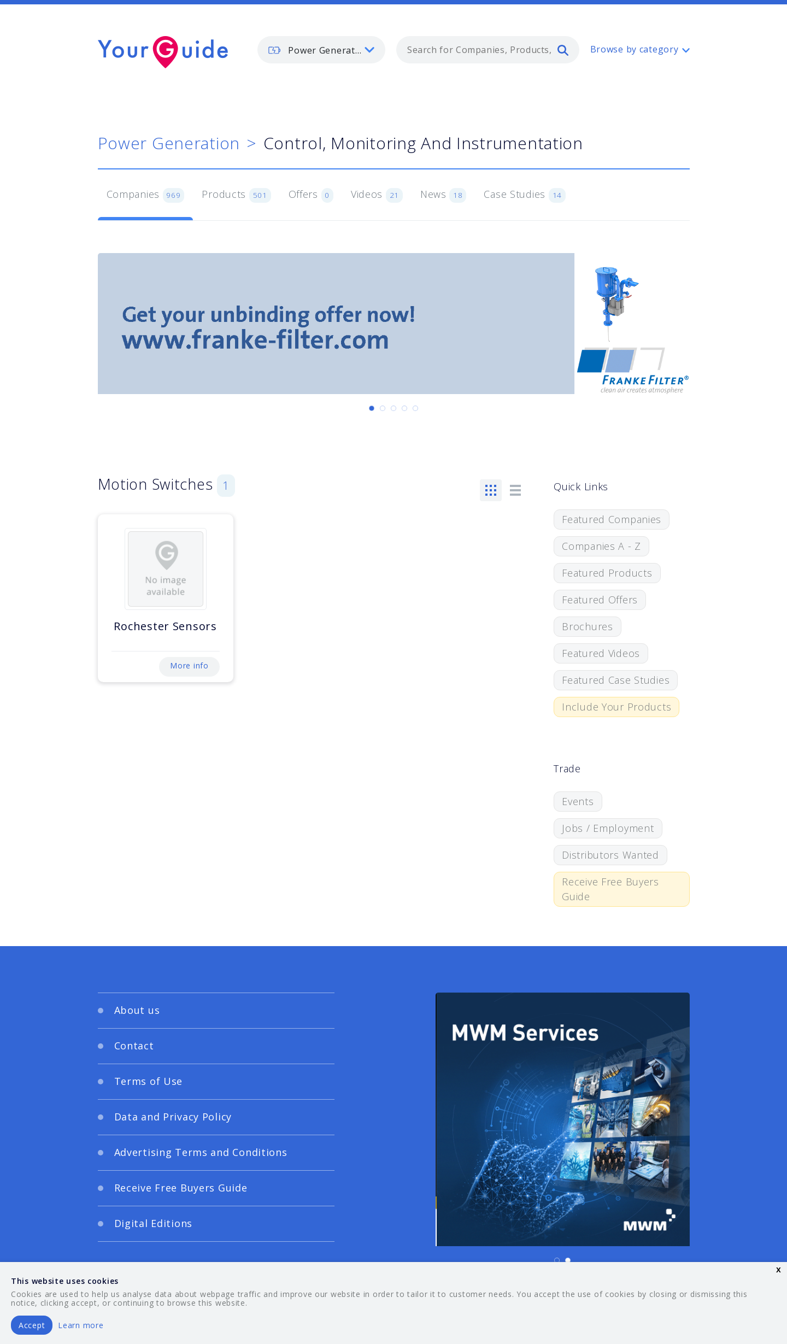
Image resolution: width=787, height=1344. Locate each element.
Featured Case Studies (615, 679)
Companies (146, 195)
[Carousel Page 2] (382, 408)
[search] (563, 49)
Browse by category (634, 49)
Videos (377, 195)
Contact (134, 1045)
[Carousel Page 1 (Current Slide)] (371, 408)
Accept (32, 1325)
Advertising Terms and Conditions (200, 1152)
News (443, 195)
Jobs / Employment (608, 828)
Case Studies (524, 195)
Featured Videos (601, 653)
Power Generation (169, 143)
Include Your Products (616, 706)
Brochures (587, 626)
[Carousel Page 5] (415, 408)
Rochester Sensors (165, 626)
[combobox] (487, 49)
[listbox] (321, 49)
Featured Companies (611, 519)
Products (236, 195)
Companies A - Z (601, 546)
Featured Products (607, 572)
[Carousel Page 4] (404, 408)
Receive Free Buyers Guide (610, 889)
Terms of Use (148, 1081)
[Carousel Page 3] (393, 408)
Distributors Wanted (610, 854)
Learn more (80, 1325)
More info (189, 665)
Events (578, 801)
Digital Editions (153, 1223)
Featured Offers (600, 599)
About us (137, 1010)
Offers (311, 195)
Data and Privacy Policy (173, 1116)
